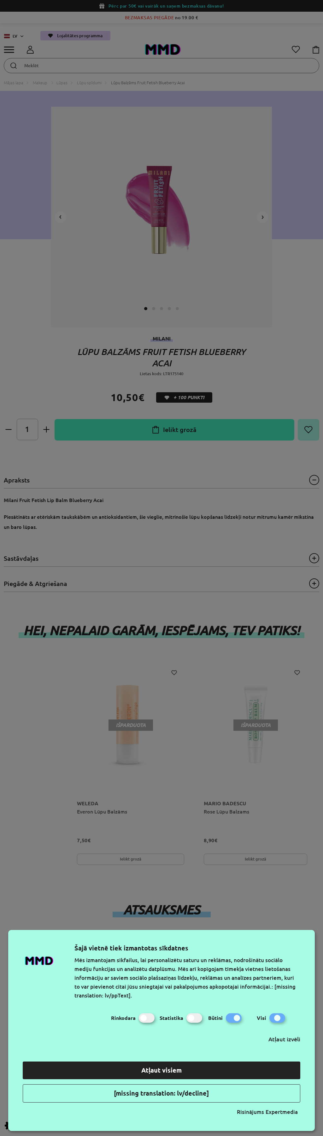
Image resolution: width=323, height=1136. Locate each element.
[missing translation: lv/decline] (161, 1093)
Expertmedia (282, 1112)
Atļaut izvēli (284, 1039)
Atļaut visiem (161, 1070)
